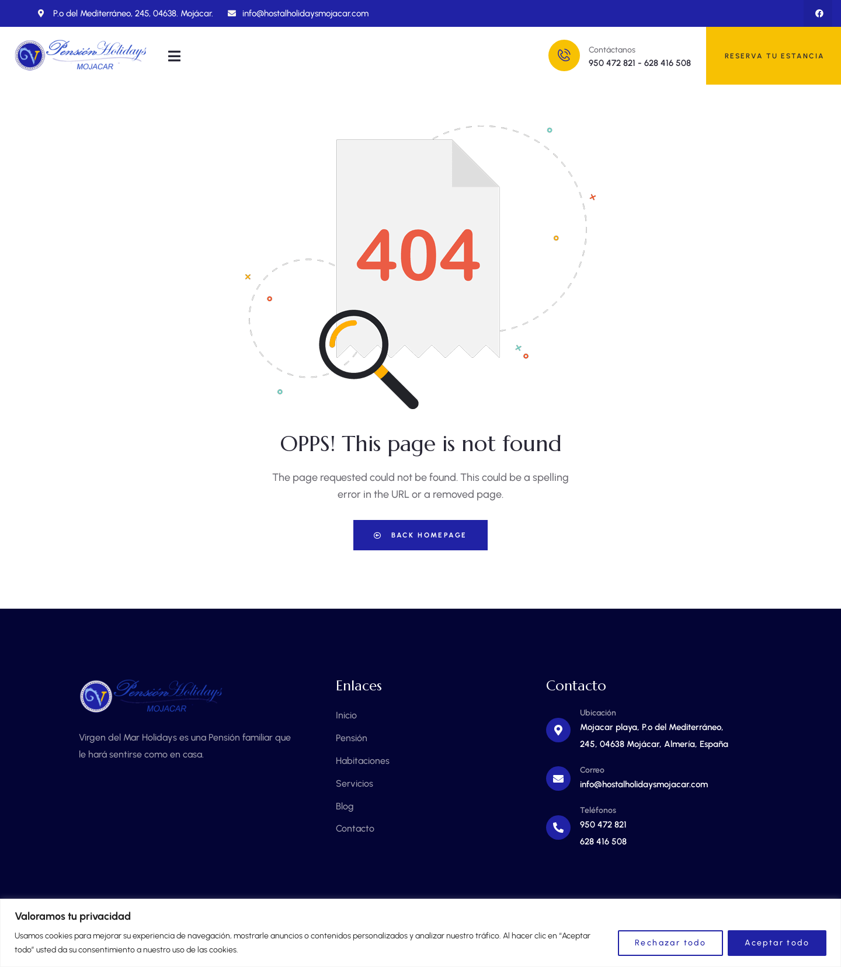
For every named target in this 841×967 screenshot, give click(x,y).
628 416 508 (667, 63)
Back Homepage (420, 535)
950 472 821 (612, 63)
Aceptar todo (777, 943)
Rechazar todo (670, 943)
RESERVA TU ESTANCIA (775, 56)
